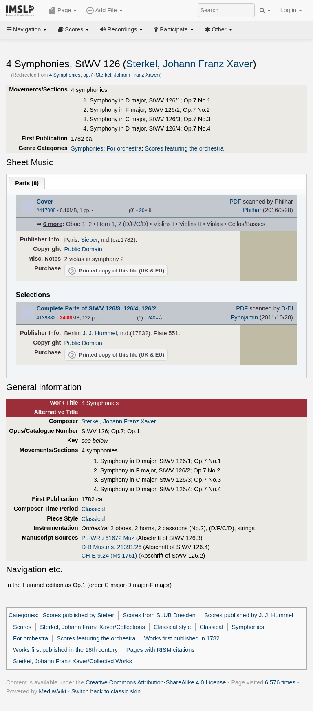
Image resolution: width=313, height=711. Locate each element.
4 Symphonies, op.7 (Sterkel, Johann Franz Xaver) (104, 75)
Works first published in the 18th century (65, 650)
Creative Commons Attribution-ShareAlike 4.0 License (156, 682)
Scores (73, 29)
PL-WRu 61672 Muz (108, 538)
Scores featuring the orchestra (184, 148)
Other (218, 29)
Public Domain (83, 249)
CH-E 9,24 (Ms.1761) (109, 555)
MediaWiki (52, 691)
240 (151, 318)
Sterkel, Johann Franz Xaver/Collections (92, 627)
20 (141, 210)
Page (62, 10)
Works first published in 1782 (182, 638)
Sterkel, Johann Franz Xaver (189, 63)
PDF (235, 201)
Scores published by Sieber (79, 615)
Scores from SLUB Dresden (159, 615)
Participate (173, 29)
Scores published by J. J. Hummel (248, 615)
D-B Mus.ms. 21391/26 (112, 547)
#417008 (46, 210)
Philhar (252, 210)
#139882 (46, 318)
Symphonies (87, 148)
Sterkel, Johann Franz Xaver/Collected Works (72, 661)
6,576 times (280, 682)
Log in (291, 10)
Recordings (121, 29)
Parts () (27, 183)
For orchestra (124, 148)
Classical (93, 509)
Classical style (172, 627)
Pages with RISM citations (160, 650)
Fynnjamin (244, 317)
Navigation (26, 29)
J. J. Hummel (100, 333)
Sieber (89, 240)
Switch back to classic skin (106, 691)
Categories (23, 615)
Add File (104, 10)
